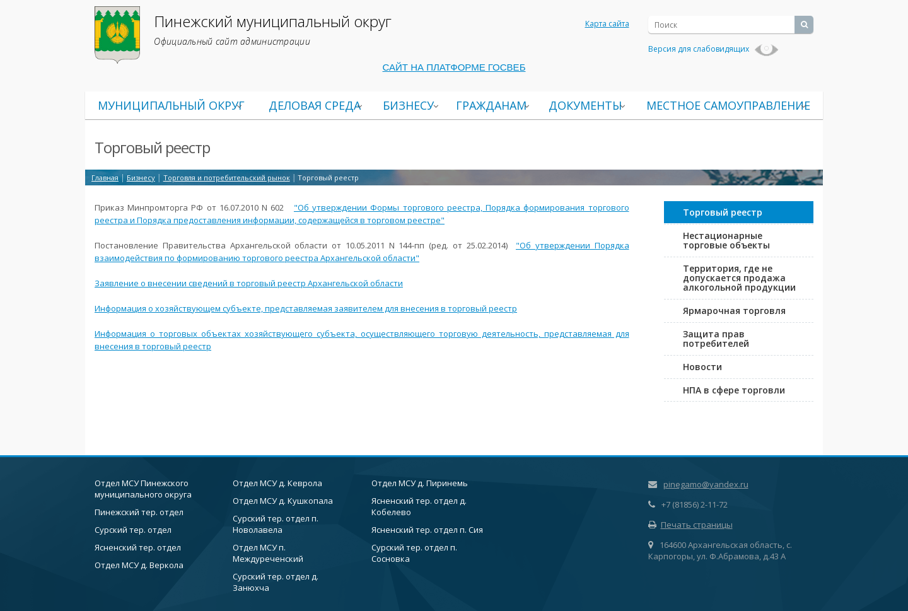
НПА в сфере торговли (734, 390)
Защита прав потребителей (716, 338)
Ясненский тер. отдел (138, 547)
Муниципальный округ (171, 105)
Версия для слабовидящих (713, 49)
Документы (585, 105)
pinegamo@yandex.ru (705, 484)
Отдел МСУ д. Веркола (139, 565)
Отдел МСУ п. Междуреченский (268, 553)
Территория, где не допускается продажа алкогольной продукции (739, 277)
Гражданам (491, 105)
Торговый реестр (722, 212)
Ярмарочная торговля (734, 311)
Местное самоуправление (728, 105)
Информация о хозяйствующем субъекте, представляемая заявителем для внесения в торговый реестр (306, 308)
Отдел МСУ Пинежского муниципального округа (143, 488)
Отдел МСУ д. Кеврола (277, 483)
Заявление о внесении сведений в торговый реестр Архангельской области (249, 283)
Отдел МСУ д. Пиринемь (419, 483)
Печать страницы (690, 524)
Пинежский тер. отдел (139, 512)
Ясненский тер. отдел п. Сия (427, 529)
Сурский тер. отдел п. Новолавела (275, 524)
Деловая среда (315, 105)
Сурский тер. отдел (133, 529)
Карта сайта (607, 23)
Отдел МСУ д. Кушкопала (283, 500)
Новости (702, 367)
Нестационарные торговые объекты (726, 240)
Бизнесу (408, 105)
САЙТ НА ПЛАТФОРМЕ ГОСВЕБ (454, 67)
